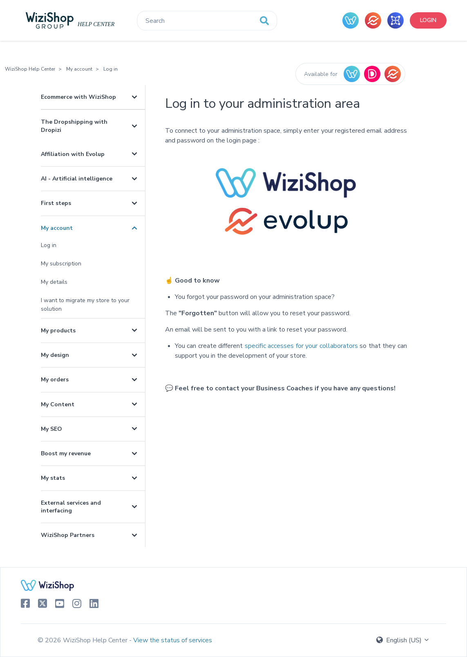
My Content (57, 404)
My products (58, 330)
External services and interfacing (71, 506)
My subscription (61, 263)
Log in (110, 69)
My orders (55, 379)
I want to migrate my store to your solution (85, 304)
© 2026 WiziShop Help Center (83, 640)
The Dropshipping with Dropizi (74, 126)
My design (55, 355)
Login (428, 20)
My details (54, 282)
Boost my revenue (66, 453)
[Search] (207, 21)
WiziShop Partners (67, 535)
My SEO (51, 429)
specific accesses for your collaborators (301, 345)
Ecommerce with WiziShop (78, 97)
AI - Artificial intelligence (76, 179)
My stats (53, 478)
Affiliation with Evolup (73, 154)
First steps (56, 203)
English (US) (403, 640)
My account (79, 69)
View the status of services (172, 640)
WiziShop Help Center (30, 69)
